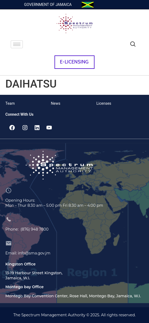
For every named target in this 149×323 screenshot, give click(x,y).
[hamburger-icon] (17, 44)
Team (10, 103)
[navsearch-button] (133, 44)
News (55, 103)
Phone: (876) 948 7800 (27, 229)
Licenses (103, 103)
